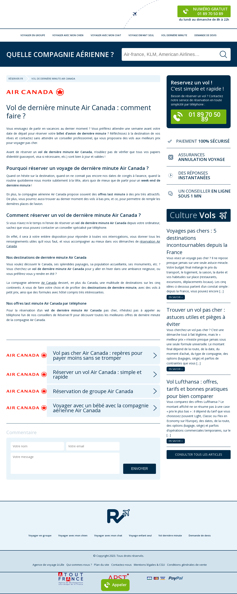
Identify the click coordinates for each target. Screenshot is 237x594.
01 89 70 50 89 (197, 116)
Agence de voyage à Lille (48, 565)
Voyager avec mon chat (106, 35)
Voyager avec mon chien (67, 35)
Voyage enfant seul (141, 35)
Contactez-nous (121, 565)
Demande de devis (205, 35)
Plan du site (101, 565)
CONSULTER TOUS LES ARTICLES (198, 454)
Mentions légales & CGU (149, 565)
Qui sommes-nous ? (79, 565)
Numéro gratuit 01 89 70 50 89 (204, 11)
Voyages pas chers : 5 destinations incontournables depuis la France (197, 241)
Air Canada (49, 283)
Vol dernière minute (174, 35)
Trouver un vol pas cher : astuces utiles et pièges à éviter (196, 316)
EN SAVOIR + (176, 297)
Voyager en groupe (32, 35)
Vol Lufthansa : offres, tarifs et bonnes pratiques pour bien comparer (197, 388)
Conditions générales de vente (187, 565)
